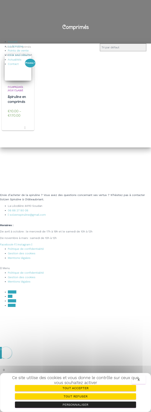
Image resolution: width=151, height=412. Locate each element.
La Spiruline (15, 46)
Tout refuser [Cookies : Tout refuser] (75, 396)
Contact (13, 63)
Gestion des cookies (21, 253)
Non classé (15, 90)
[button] (75, 268)
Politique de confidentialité (26, 248)
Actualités (14, 59)
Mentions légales (19, 257)
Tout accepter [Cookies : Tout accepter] (75, 388)
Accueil (12, 41)
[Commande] (123, 47)
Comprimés (15, 87)
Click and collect (19, 55)
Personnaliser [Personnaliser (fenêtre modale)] (75, 404)
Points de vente (18, 50)
